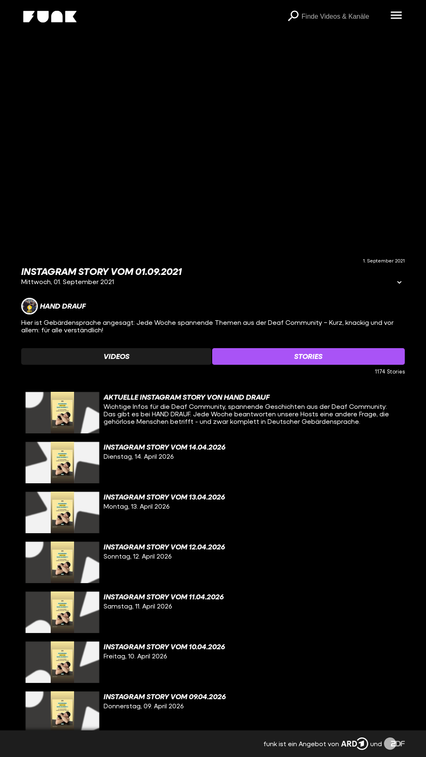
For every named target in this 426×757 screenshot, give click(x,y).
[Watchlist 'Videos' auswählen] (116, 356)
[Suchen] (293, 17)
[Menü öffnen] (396, 16)
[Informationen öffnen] (399, 283)
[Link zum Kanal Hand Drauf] (53, 306)
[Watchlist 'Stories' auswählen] (308, 356)
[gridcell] (213, 412)
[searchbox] (343, 16)
